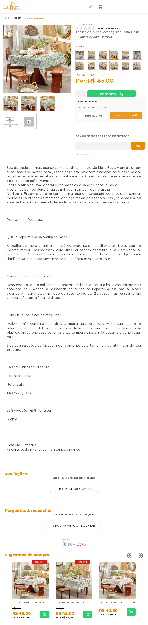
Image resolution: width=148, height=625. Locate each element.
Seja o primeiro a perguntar (74, 525)
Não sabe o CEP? (82, 154)
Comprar (109, 94)
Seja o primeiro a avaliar (74, 489)
